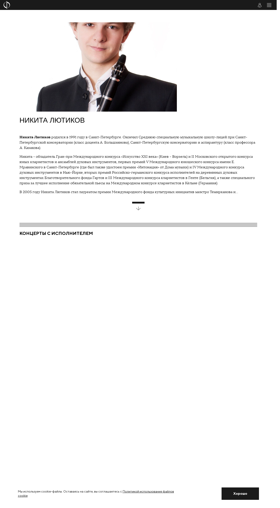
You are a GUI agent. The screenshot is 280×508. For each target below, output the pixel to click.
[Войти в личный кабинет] (260, 5)
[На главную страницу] (116, 5)
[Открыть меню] (269, 5)
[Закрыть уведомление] (240, 493)
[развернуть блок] (138, 206)
